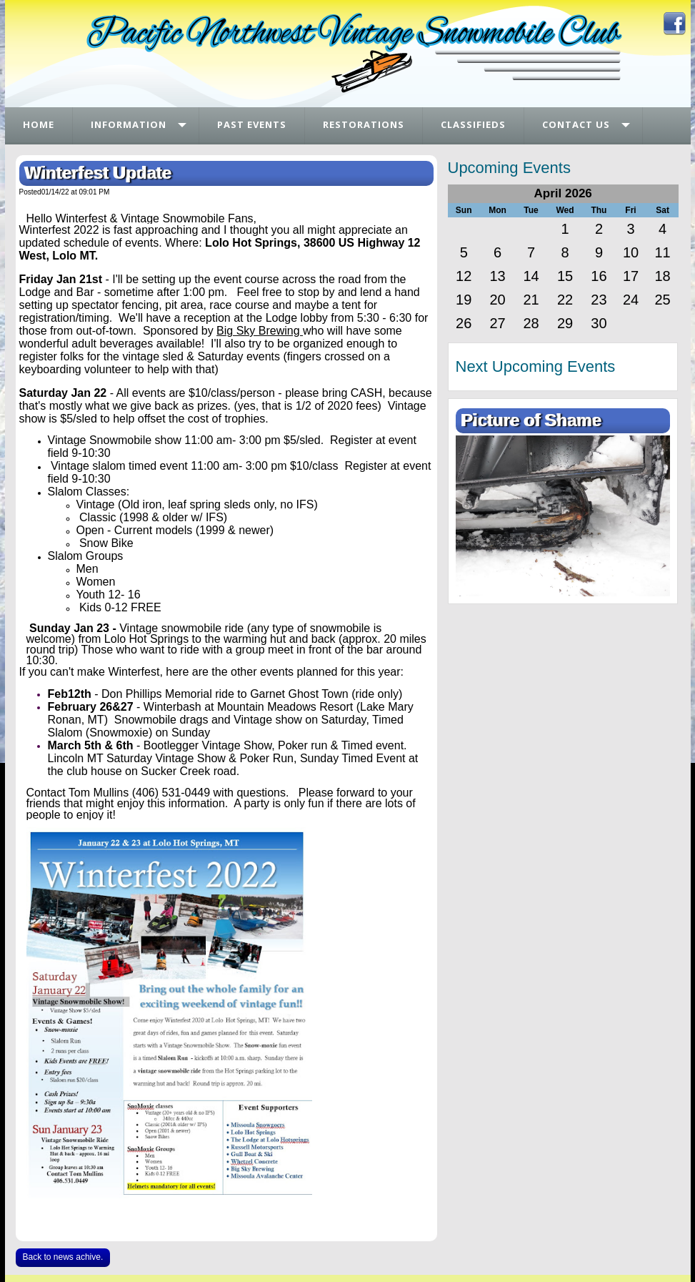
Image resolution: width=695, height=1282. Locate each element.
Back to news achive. (63, 1257)
